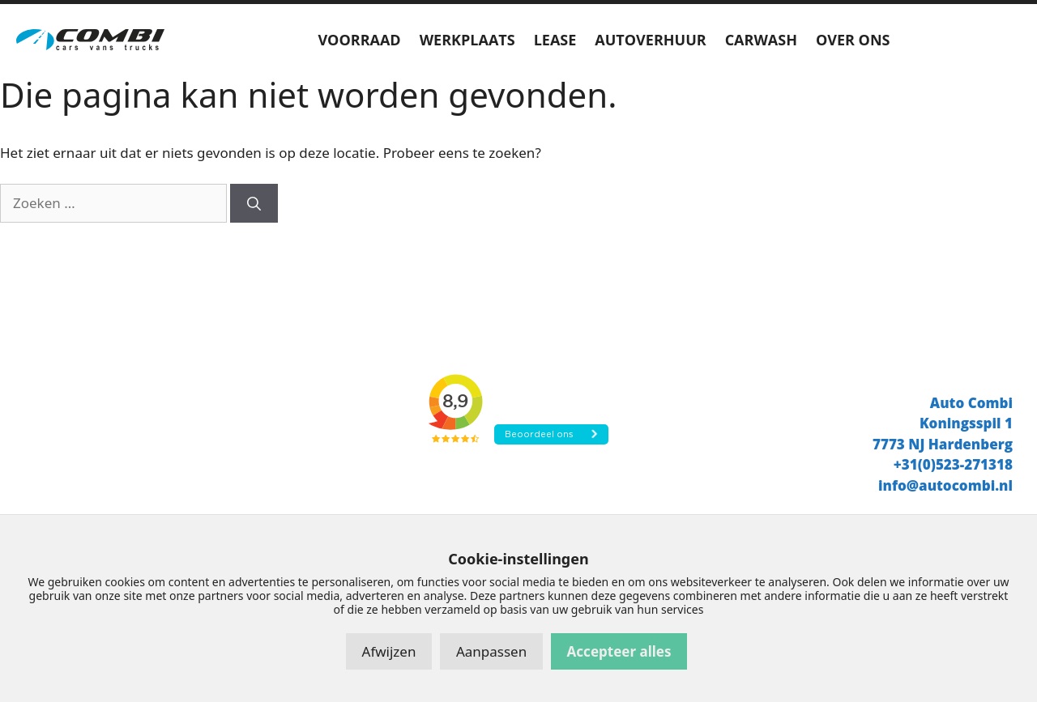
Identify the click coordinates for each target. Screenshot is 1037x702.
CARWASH (761, 39)
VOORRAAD (359, 39)
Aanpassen (491, 651)
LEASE (555, 39)
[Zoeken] (254, 203)
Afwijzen (389, 651)
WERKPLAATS (467, 39)
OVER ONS (853, 39)
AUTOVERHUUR (650, 39)
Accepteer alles (619, 651)
